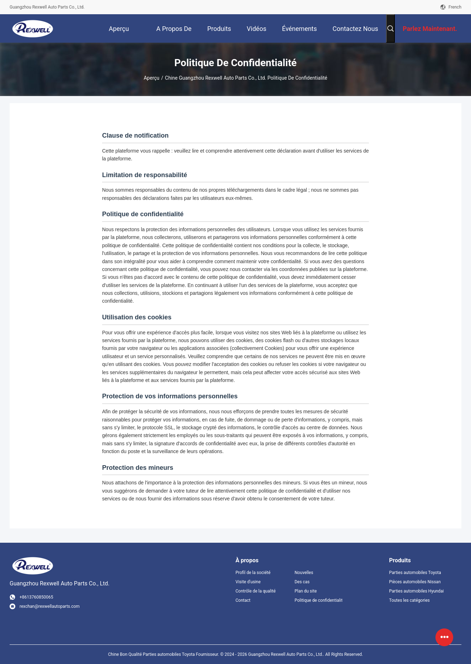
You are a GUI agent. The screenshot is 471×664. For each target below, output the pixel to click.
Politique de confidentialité (318, 600)
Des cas (302, 581)
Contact (243, 600)
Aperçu (151, 78)
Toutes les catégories (409, 600)
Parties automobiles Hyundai (416, 591)
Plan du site (306, 591)
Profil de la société (253, 572)
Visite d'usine (248, 581)
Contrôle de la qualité (256, 591)
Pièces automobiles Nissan (415, 581)
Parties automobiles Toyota (415, 572)
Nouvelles (304, 572)
